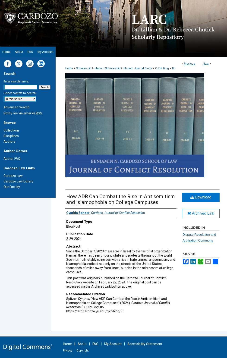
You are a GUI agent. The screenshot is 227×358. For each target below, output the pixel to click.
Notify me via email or (22, 113)
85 (173, 68)
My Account (113, 344)
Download (200, 197)
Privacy (67, 350)
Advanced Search (16, 107)
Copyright (83, 350)
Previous (189, 63)
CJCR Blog (162, 68)
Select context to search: (19, 93)
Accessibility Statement (144, 344)
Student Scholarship (107, 68)
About (82, 344)
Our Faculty (11, 187)
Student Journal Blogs (137, 68)
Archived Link (201, 213)
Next (206, 63)
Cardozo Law (13, 176)
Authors (9, 141)
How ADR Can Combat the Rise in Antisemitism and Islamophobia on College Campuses (120, 199)
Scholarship (83, 68)
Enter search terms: (16, 81)
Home (69, 68)
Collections (11, 130)
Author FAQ (11, 158)
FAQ (95, 344)
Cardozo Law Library (18, 181)
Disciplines (11, 136)
